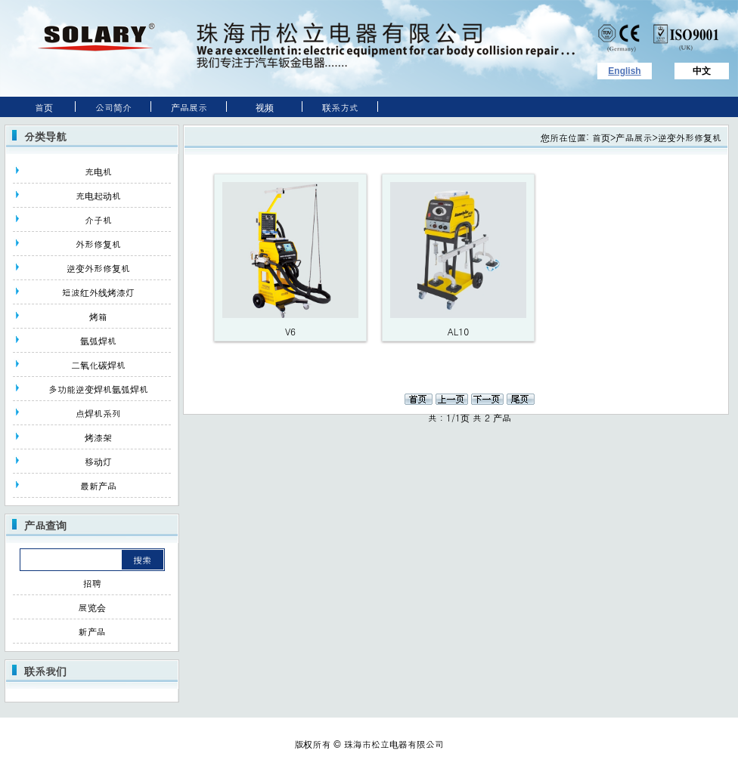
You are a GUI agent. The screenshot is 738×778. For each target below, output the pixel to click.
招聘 (92, 582)
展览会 (92, 606)
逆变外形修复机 (98, 267)
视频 (265, 106)
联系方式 (340, 106)
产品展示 (189, 106)
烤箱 (98, 316)
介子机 (98, 219)
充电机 (98, 171)
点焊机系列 (98, 412)
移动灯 (98, 461)
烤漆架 (98, 437)
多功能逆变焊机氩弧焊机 (98, 388)
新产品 (92, 631)
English (624, 71)
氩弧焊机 (98, 340)
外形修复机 (98, 243)
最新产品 (98, 485)
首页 (38, 106)
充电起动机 (98, 195)
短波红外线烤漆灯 (98, 292)
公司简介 (113, 106)
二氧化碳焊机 (98, 364)
